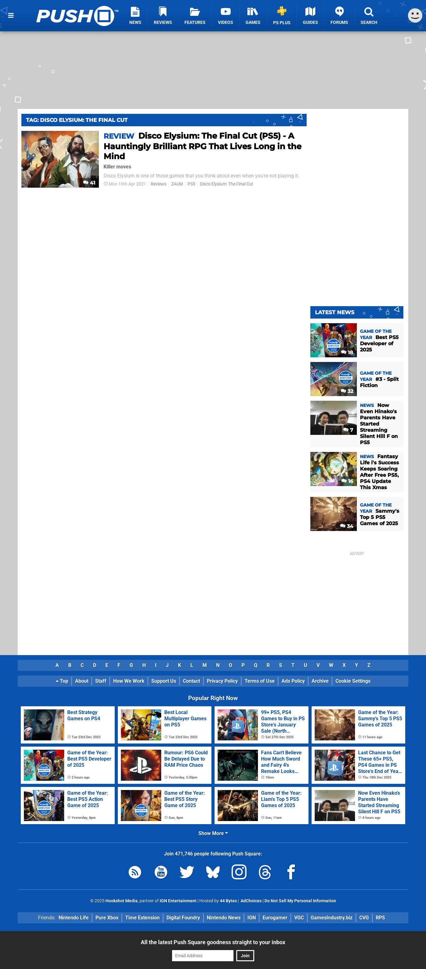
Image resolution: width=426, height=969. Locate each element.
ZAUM (177, 184)
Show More (213, 833)
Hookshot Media (121, 901)
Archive (320, 681)
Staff (100, 681)
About (81, 681)
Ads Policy (293, 681)
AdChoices (251, 901)
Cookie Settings (353, 681)
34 (346, 526)
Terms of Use (260, 681)
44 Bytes (228, 901)
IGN (251, 918)
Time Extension (142, 918)
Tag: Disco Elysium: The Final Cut (77, 120)
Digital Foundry (183, 918)
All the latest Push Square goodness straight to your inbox (213, 942)
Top (62, 681)
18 (347, 352)
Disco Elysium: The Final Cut (226, 184)
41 (89, 183)
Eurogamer (275, 918)
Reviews (158, 184)
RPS (380, 918)
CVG (364, 918)
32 (347, 391)
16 (347, 481)
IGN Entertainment (178, 901)
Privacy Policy (222, 681)
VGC (299, 918)
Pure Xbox (106, 918)
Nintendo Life (74, 918)
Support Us (163, 681)
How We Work (128, 681)
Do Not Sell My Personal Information (300, 901)
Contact (191, 681)
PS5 (191, 184)
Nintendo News (224, 918)
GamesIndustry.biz (332, 918)
